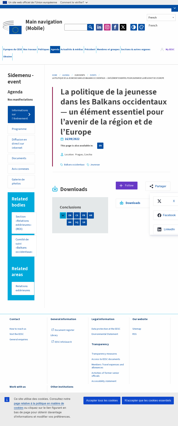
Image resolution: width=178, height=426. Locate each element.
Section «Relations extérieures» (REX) (23, 223)
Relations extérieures (23, 288)
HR (90, 215)
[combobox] (161, 32)
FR (83, 215)
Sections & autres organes (135, 49)
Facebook (115, 27)
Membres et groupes (108, 49)
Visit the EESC (17, 334)
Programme (19, 129)
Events (93, 75)
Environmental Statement (105, 334)
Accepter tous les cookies (102, 400)
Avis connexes (20, 169)
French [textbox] (153, 26)
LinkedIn (99, 27)
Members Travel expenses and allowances (108, 366)
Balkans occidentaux (74, 164)
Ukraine (7, 56)
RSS (134, 334)
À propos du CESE (12, 49)
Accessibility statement (104, 381)
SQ (76, 222)
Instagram (107, 27)
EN (100, 145)
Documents (19, 158)
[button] (157, 186)
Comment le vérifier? (73, 2)
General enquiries (19, 339)
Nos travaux (30, 49)
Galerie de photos (18, 181)
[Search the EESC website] (75, 27)
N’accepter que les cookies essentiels (148, 400)
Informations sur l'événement (20, 114)
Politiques (43, 49)
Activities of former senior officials (105, 374)
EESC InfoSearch (61, 342)
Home (54, 75)
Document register (62, 330)
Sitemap (136, 329)
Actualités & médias (72, 49)
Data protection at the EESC (106, 329)
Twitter (123, 27)
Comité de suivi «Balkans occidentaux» (24, 245)
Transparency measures (104, 354)
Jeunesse (95, 164)
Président (90, 49)
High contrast (133, 27)
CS (76, 215)
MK (69, 222)
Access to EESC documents (106, 359)
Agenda (55, 49)
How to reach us (18, 329)
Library (54, 335)
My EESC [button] (170, 49)
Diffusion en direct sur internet (19, 144)
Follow (129, 185)
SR (83, 222)
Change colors (141, 27)
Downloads (133, 203)
